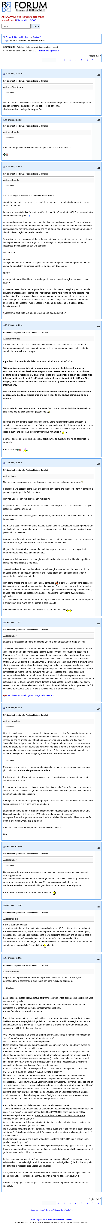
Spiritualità (37, 37)
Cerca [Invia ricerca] (36, 26)
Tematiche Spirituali (49, 50)
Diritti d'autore (49, 1220)
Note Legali (36, 1220)
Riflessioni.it (22, 20)
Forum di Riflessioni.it (14, 37)
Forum (28, 37)
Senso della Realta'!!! (63, 1210)
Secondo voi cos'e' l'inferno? (42, 1210)
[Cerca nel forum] (16, 26)
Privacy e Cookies (64, 1220)
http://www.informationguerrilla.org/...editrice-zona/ (30, 695)
